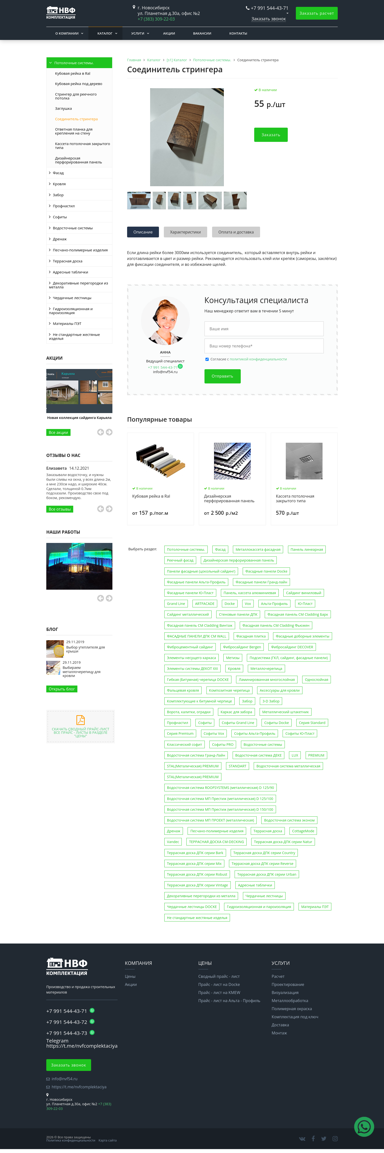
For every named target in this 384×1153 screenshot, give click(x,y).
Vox (248, 603)
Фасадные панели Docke (266, 571)
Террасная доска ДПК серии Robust (197, 874)
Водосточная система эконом (289, 820)
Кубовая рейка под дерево (78, 83)
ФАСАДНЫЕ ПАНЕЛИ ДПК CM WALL (196, 636)
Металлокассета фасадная (258, 549)
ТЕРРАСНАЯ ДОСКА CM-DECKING (216, 841)
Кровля (59, 183)
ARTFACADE (205, 603)
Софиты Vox (214, 733)
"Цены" (80, 736)
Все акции (58, 432)
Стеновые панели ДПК (238, 614)
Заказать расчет (317, 13)
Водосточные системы (73, 227)
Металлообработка (290, 1001)
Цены (130, 976)
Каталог (104, 33)
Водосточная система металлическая (288, 766)
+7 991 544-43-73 (70, 1033)
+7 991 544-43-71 (269, 8)
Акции (169, 33)
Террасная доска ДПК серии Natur (283, 841)
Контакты (238, 33)
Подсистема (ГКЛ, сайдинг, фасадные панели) (289, 657)
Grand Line (176, 603)
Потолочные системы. (74, 62)
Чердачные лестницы (72, 297)
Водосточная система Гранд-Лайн (196, 755)
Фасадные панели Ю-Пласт (190, 592)
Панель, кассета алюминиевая (250, 592)
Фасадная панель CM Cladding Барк (297, 614)
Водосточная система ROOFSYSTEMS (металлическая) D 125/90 (220, 787)
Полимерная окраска (292, 1009)
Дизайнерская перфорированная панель (78, 160)
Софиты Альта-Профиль (254, 733)
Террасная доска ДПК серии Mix (194, 863)
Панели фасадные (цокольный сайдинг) (201, 571)
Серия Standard (312, 722)
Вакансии (202, 33)
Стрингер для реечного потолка (76, 96)
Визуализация (285, 992)
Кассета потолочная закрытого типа (82, 145)
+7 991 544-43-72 (70, 1021)
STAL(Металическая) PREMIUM (193, 766)
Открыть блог (62, 689)
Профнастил (64, 205)
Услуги (137, 33)
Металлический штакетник (285, 712)
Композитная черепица (229, 690)
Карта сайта (108, 1140)
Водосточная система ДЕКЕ (258, 755)
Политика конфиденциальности (70, 1140)
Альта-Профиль (274, 603)
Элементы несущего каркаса (191, 657)
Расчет (278, 976)
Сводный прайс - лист (219, 976)
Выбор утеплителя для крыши (85, 649)
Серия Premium (180, 733)
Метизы (233, 657)
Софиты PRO (222, 744)
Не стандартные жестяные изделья (74, 336)
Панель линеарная (307, 549)
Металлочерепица (266, 668)
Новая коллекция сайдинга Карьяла (80, 417)
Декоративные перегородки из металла (78, 285)
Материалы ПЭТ (67, 323)
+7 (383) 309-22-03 (156, 19)
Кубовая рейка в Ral (72, 73)
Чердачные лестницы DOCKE (192, 906)
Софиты (60, 216)
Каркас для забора (236, 712)
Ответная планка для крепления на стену (74, 131)
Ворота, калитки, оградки (189, 712)
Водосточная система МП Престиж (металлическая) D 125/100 (220, 798)
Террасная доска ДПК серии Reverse (262, 863)
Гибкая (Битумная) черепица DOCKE (198, 679)
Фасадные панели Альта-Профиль (196, 582)
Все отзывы (60, 509)
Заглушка (63, 108)
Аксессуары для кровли (280, 690)
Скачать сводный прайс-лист (80, 731)
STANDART (237, 766)
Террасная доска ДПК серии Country (264, 852)
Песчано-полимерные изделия (80, 249)
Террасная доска (68, 260)
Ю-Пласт (305, 603)
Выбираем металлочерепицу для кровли (82, 671)
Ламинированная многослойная (267, 679)
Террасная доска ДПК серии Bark (195, 852)
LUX (295, 755)
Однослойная (316, 679)
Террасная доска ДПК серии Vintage (197, 885)
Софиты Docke (276, 722)
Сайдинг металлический (188, 614)
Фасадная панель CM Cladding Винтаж (199, 625)
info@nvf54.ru (165, 371)
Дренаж (60, 238)
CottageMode (303, 831)
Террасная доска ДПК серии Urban (266, 874)
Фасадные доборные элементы (302, 636)
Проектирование (288, 984)
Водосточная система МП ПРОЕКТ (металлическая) (210, 820)
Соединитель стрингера (76, 118)
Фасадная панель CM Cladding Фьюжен (276, 625)
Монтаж (279, 1033)
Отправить (222, 376)
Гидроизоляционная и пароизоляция (71, 310)
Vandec (173, 841)
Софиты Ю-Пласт (299, 733)
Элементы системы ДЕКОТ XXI (192, 668)
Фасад (58, 172)
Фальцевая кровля (183, 690)
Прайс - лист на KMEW (219, 992)
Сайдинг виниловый (303, 592)
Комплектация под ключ (295, 1017)
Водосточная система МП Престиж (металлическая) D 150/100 (220, 809)
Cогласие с (249, 359)
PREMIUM (316, 755)
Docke (230, 603)
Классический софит (184, 744)
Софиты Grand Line (238, 722)
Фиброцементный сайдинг (190, 647)
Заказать (271, 134)
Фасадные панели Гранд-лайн (261, 582)
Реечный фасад (180, 560)
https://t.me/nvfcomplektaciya (79, 1087)
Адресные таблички (70, 272)
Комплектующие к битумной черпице (199, 701)
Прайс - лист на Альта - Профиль (229, 1001)
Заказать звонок (269, 19)
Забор (58, 194)
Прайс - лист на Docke (219, 984)
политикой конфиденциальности (258, 359)
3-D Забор (271, 701)
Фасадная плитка (251, 636)
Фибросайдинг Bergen (242, 647)
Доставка (280, 1025)
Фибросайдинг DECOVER (292, 647)
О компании (67, 33)
